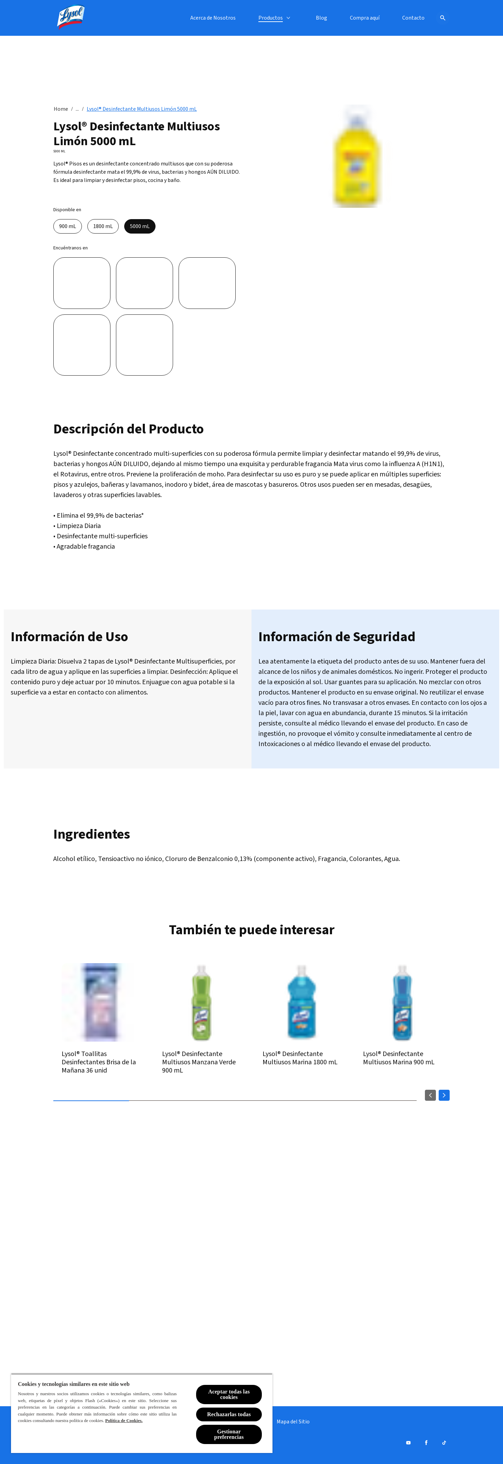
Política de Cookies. (124, 1420)
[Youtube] (408, 1442)
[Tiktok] (444, 1442)
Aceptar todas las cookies (229, 1394)
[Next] (444, 1095)
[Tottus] (144, 345)
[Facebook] (426, 1442)
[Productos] (270, 17)
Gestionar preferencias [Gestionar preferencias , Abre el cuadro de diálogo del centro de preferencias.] (229, 1434)
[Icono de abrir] (443, 18)
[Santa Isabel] (207, 283)
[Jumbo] (144, 283)
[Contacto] (413, 17)
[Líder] (81, 283)
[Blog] (321, 17)
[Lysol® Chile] (71, 18)
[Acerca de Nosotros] (213, 17)
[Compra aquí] (365, 17)
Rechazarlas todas (229, 1414)
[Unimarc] (81, 345)
